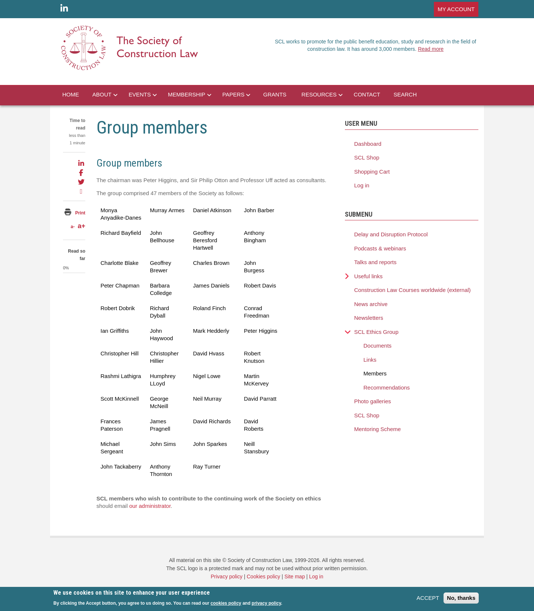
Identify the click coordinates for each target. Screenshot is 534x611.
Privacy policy (227, 576)
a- (72, 226)
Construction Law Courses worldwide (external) (412, 290)
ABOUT (102, 94)
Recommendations (386, 387)
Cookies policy (263, 576)
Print (80, 213)
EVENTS (140, 94)
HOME (70, 94)
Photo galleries (372, 401)
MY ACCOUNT (456, 9)
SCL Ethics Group (376, 332)
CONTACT (367, 94)
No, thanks (461, 600)
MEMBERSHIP (186, 94)
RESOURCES (319, 94)
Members (375, 373)
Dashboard (367, 144)
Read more (431, 49)
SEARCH (405, 94)
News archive (371, 304)
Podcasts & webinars (380, 248)
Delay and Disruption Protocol (391, 234)
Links (369, 360)
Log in (361, 185)
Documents (377, 345)
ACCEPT (427, 600)
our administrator (150, 506)
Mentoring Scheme (377, 429)
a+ (81, 226)
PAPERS (233, 94)
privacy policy (266, 605)
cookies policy (226, 605)
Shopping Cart (372, 171)
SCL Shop (366, 157)
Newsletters (368, 318)
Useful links (368, 276)
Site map (294, 576)
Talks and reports (375, 262)
